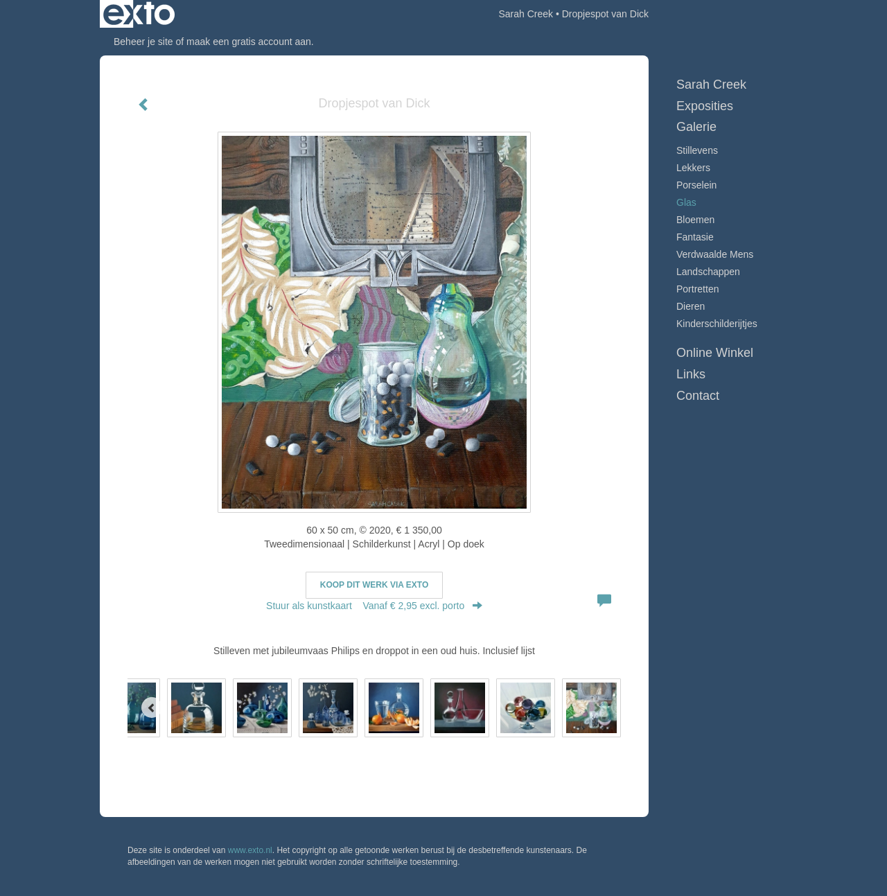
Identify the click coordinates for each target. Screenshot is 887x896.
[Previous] (151, 707)
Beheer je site (143, 41)
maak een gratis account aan (248, 41)
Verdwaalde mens (714, 254)
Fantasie (695, 237)
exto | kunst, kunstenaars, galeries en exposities (139, 14)
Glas (686, 202)
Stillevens (697, 150)
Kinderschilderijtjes (716, 323)
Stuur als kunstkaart (374, 605)
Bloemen (695, 219)
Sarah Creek (525, 13)
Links (690, 374)
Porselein (696, 185)
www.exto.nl (250, 850)
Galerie (696, 127)
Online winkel (714, 353)
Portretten (697, 289)
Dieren (690, 306)
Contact (697, 396)
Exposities (704, 106)
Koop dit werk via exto (374, 585)
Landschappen (708, 271)
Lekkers (693, 167)
